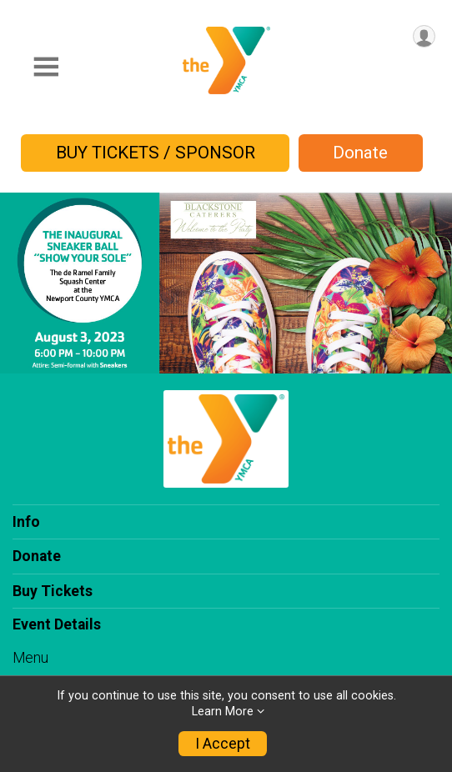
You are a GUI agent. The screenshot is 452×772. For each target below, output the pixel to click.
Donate (360, 153)
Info (26, 522)
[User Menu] (424, 36)
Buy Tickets (53, 591)
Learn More (223, 711)
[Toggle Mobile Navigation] (46, 67)
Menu (30, 657)
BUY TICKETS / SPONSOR (155, 153)
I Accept (222, 743)
